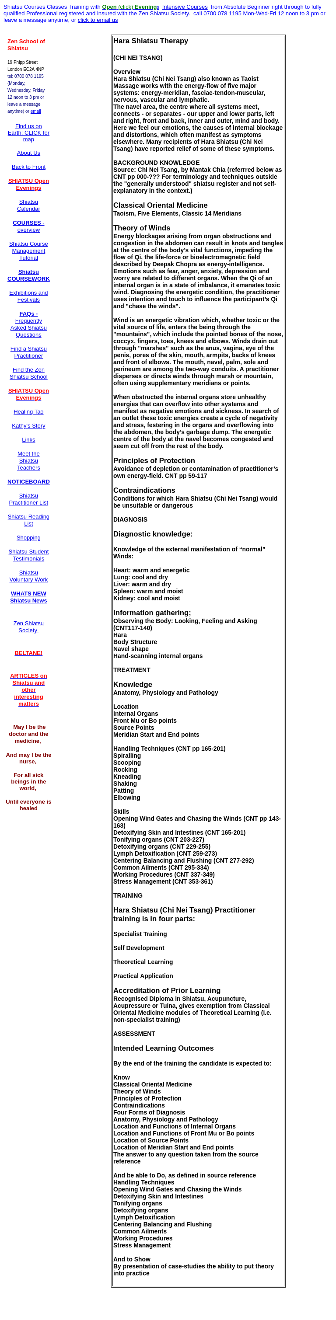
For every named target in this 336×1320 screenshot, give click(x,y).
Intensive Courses (185, 6)
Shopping (29, 537)
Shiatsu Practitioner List (29, 499)
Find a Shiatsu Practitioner (28, 352)
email (36, 111)
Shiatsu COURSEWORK (28, 275)
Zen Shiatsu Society (164, 13)
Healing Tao (28, 411)
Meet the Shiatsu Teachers (28, 460)
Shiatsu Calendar (28, 205)
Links (28, 439)
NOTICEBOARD (28, 481)
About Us (28, 153)
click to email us (98, 20)
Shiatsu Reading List (28, 520)
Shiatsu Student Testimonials (28, 555)
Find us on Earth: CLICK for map (28, 133)
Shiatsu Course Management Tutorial (28, 250)
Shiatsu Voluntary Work (28, 576)
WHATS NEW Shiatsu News (28, 597)
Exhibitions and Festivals (28, 296)
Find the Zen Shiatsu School (29, 373)
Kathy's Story (28, 425)
